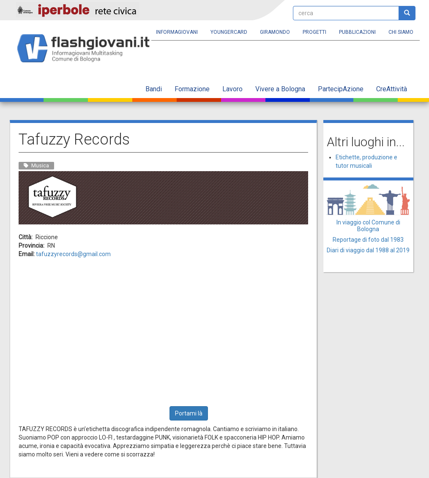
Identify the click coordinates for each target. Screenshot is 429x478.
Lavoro (232, 89)
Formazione (192, 89)
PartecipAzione (340, 89)
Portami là (188, 413)
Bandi (153, 89)
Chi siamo (400, 32)
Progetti (314, 32)
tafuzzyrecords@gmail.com (73, 254)
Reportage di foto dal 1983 (368, 239)
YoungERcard (228, 32)
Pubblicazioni (357, 32)
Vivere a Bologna (280, 89)
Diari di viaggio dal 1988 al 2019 (368, 250)
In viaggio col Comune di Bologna (368, 225)
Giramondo (275, 32)
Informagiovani (177, 32)
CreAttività (391, 89)
